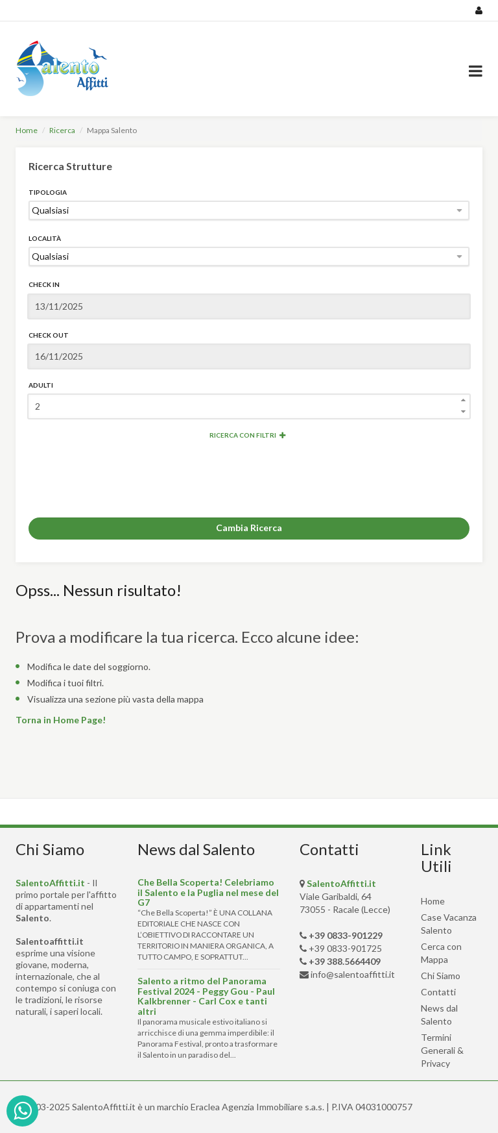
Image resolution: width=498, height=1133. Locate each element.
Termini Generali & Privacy (442, 1050)
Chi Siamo (440, 975)
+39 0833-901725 (345, 948)
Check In (44, 284)
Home (27, 130)
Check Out (49, 335)
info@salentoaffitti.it (353, 974)
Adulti (41, 385)
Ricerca (62, 130)
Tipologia (48, 192)
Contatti (438, 991)
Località (45, 238)
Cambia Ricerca (249, 527)
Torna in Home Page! (61, 719)
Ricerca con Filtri (247, 435)
